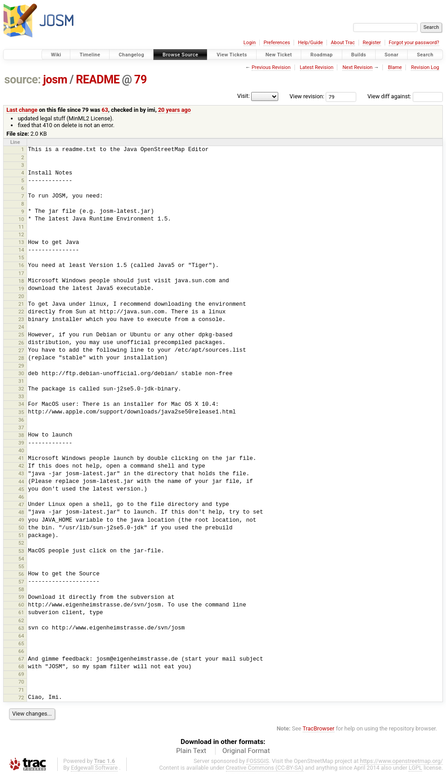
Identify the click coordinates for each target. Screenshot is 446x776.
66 (21, 651)
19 (21, 288)
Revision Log (425, 67)
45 (21, 489)
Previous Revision (271, 67)
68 (21, 666)
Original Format (246, 751)
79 (140, 79)
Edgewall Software (94, 767)
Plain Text (191, 751)
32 (21, 389)
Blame (395, 67)
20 (21, 296)
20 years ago (174, 109)
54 (21, 559)
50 (21, 527)
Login (250, 43)
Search (425, 55)
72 (21, 697)
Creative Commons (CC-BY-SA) (265, 767)
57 (21, 582)
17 (21, 273)
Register (372, 43)
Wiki (56, 55)
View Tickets (231, 55)
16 (21, 265)
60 (21, 605)
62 (21, 620)
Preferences (276, 43)
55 (21, 566)
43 (21, 473)
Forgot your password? (414, 43)
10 (21, 219)
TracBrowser (319, 728)
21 (21, 304)
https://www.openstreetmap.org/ (401, 761)
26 (21, 343)
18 (21, 281)
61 (21, 612)
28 (21, 358)
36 (21, 420)
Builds (358, 55)
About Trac (343, 43)
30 (21, 373)
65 (21, 643)
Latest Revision (317, 67)
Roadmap (321, 55)
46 (21, 497)
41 (21, 458)
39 (21, 443)
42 (21, 466)
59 (21, 597)
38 (21, 435)
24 (21, 327)
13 (21, 242)
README (98, 79)
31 (21, 381)
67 (21, 659)
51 (21, 535)
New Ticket (279, 55)
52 (21, 543)
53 (21, 551)
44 (21, 481)
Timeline (89, 55)
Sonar (392, 55)
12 (21, 234)
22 (21, 311)
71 (21, 690)
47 (21, 504)
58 (21, 589)
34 (21, 404)
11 (21, 227)
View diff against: (405, 96)
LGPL (415, 767)
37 (21, 427)
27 (21, 350)
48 (21, 512)
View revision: (307, 96)
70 (21, 682)
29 (21, 366)
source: (23, 79)
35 (21, 412)
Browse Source (180, 55)
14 (21, 250)
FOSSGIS (257, 761)
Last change (21, 109)
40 (21, 450)
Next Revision (357, 67)
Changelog (131, 55)
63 (104, 109)
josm (55, 79)
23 (21, 319)
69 (21, 674)
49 (21, 520)
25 (21, 334)
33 (21, 396)
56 (21, 574)
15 (21, 257)
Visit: (243, 95)
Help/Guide (310, 43)
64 (21, 636)
